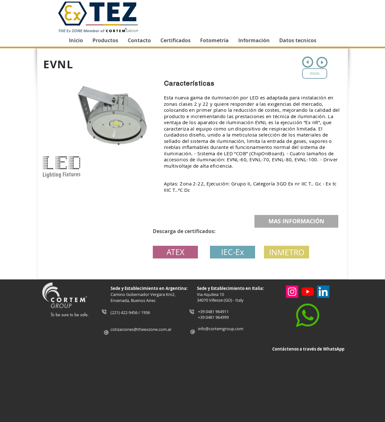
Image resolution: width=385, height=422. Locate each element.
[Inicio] (314, 73)
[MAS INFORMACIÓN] (296, 221)
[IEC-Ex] (232, 252)
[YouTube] (307, 291)
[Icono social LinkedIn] (323, 291)
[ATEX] (175, 252)
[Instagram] (292, 291)
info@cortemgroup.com (220, 329)
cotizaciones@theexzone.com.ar (141, 329)
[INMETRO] (286, 252)
